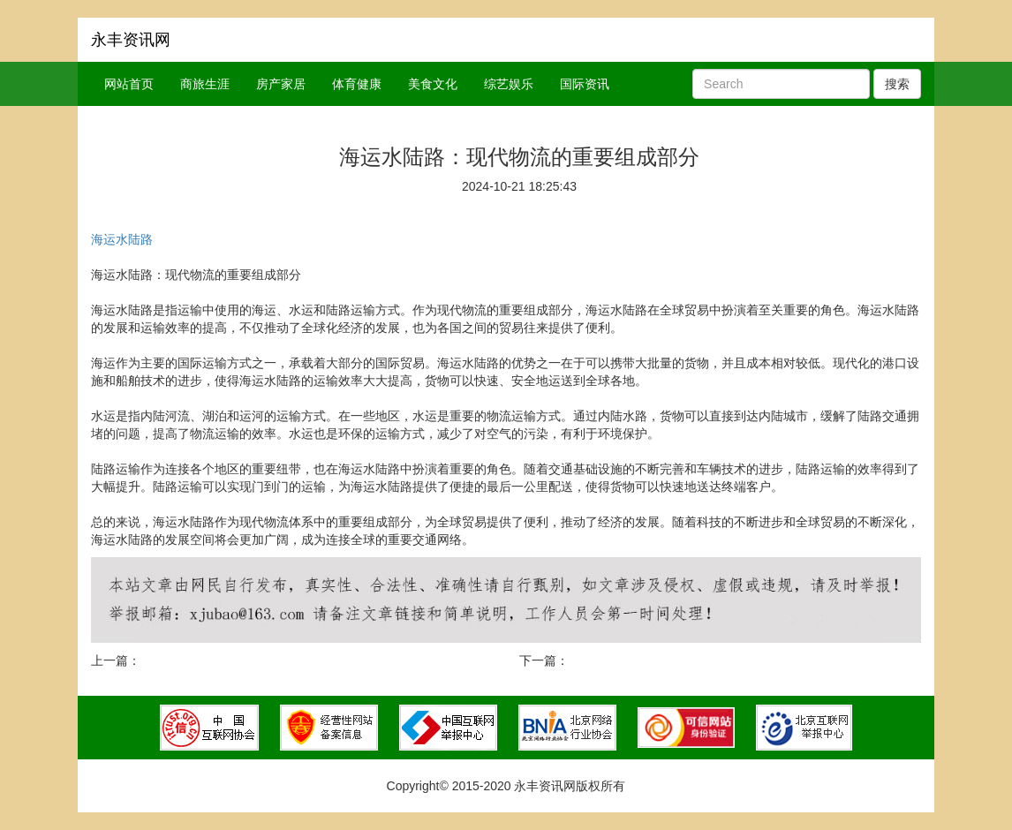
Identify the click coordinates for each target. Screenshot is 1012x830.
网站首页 (129, 84)
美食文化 (432, 84)
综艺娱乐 (508, 84)
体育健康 (356, 84)
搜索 (897, 84)
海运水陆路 (122, 239)
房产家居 (281, 84)
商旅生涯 (205, 84)
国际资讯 (584, 84)
